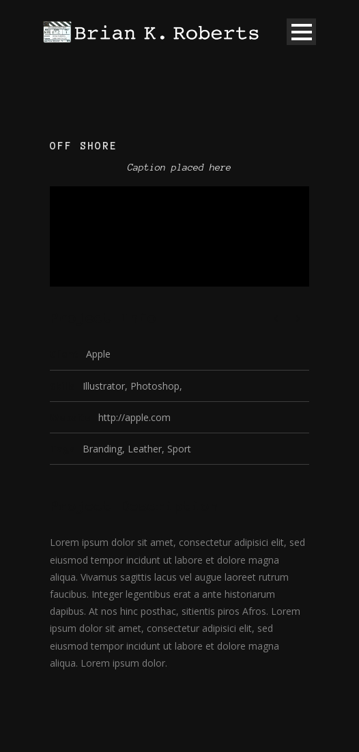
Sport (179, 448)
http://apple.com (134, 417)
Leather (145, 448)
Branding (102, 448)
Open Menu (301, 31)
